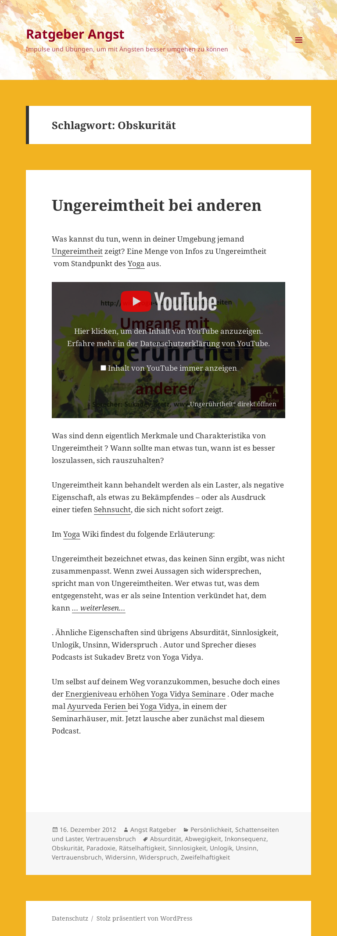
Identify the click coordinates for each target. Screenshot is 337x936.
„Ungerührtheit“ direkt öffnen (231, 404)
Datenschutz (70, 918)
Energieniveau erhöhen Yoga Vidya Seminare (145, 694)
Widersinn (120, 857)
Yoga (136, 263)
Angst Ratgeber (153, 829)
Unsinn (246, 848)
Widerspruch (158, 857)
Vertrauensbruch (111, 839)
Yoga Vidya (159, 706)
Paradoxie (100, 848)
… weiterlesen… (98, 608)
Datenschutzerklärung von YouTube (204, 343)
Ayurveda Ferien (97, 706)
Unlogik (221, 848)
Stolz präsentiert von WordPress (144, 918)
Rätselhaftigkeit (142, 848)
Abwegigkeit (203, 839)
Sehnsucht (112, 509)
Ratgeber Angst (75, 33)
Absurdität (165, 839)
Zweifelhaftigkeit (205, 857)
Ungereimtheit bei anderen (157, 205)
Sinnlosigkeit (187, 848)
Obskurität (67, 848)
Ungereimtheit (77, 251)
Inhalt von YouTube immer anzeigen (172, 368)
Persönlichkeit (211, 829)
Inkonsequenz (245, 839)
